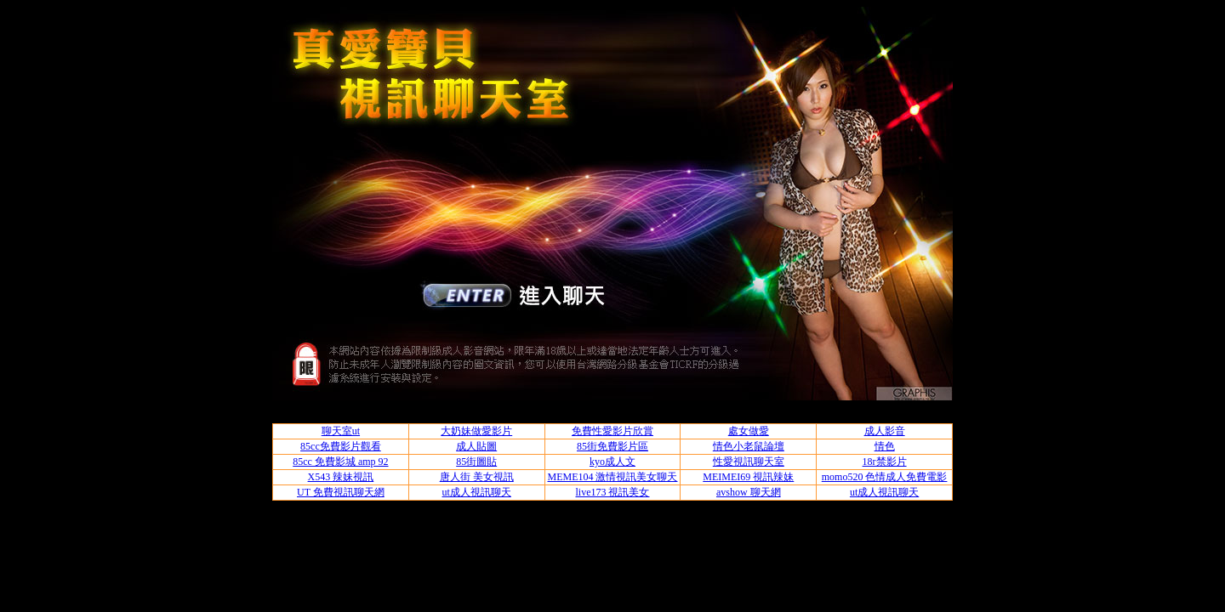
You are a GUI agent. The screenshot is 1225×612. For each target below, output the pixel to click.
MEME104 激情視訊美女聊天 (612, 477)
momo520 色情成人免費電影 (885, 477)
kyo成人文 (612, 462)
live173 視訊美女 (612, 492)
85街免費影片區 (612, 446)
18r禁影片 (885, 462)
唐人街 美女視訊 (477, 477)
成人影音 (884, 431)
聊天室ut (341, 431)
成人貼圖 (476, 446)
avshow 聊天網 (748, 492)
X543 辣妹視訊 (341, 477)
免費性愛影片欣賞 (612, 431)
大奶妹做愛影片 (476, 431)
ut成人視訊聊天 (476, 492)
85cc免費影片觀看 (340, 446)
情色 (885, 446)
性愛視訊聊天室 (748, 462)
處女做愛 (748, 431)
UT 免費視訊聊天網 (341, 492)
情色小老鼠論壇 (748, 446)
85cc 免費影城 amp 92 (340, 462)
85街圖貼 (476, 462)
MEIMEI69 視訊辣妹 (748, 477)
